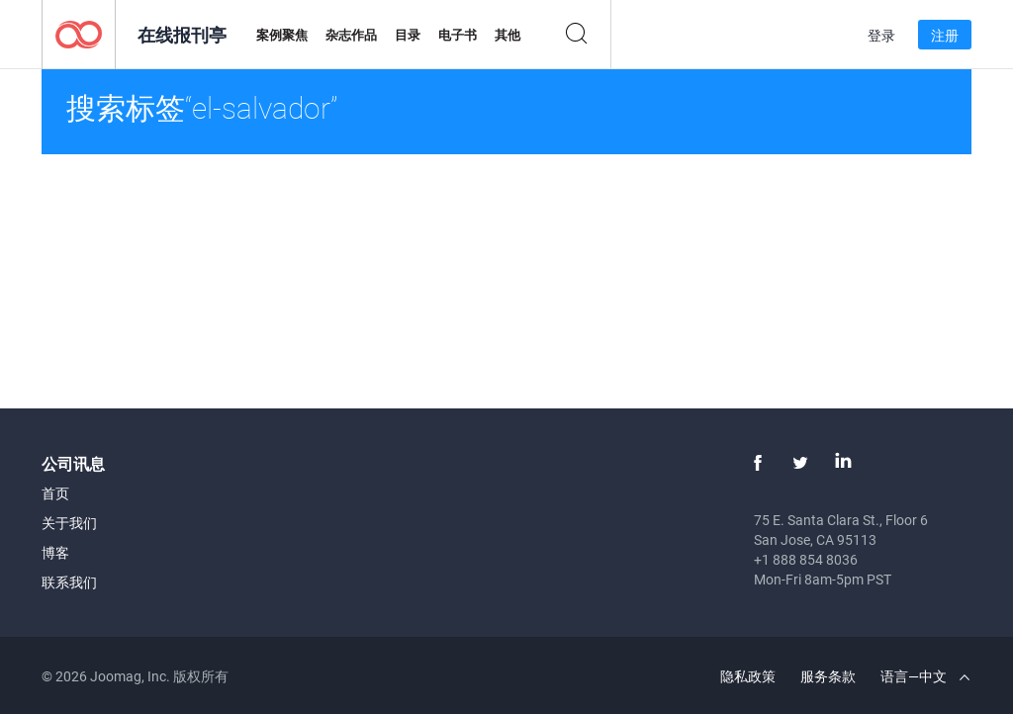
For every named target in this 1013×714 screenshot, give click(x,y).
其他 (507, 35)
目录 (407, 35)
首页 (55, 493)
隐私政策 (748, 676)
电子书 (457, 35)
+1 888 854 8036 (806, 559)
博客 (55, 552)
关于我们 (69, 522)
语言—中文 (924, 676)
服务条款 (828, 676)
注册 (945, 35)
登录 (881, 35)
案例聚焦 (282, 35)
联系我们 (69, 582)
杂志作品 (351, 35)
